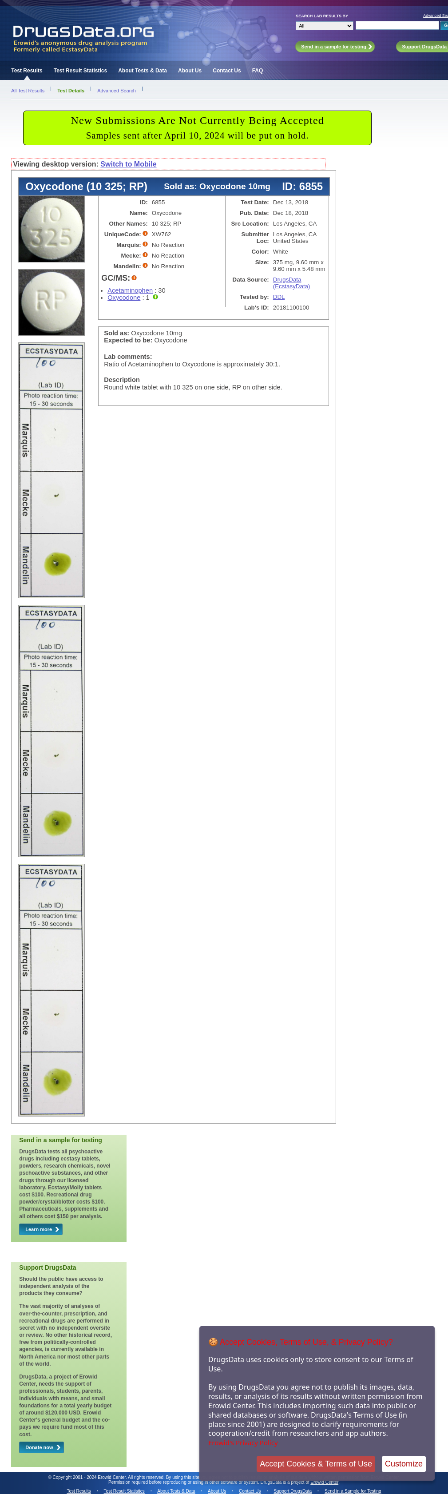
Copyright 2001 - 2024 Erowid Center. (90, 1477)
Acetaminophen (130, 290)
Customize (404, 1463)
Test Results (26, 71)
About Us (190, 71)
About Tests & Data (142, 71)
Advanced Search (116, 90)
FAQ (257, 71)
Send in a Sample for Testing (353, 1491)
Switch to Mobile (128, 164)
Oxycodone (123, 297)
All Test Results (27, 90)
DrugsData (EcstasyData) (291, 283)
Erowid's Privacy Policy (243, 1442)
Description (122, 379)
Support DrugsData (293, 1491)
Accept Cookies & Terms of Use (316, 1463)
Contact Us (227, 71)
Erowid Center (324, 1482)
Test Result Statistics (80, 71)
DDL (279, 297)
